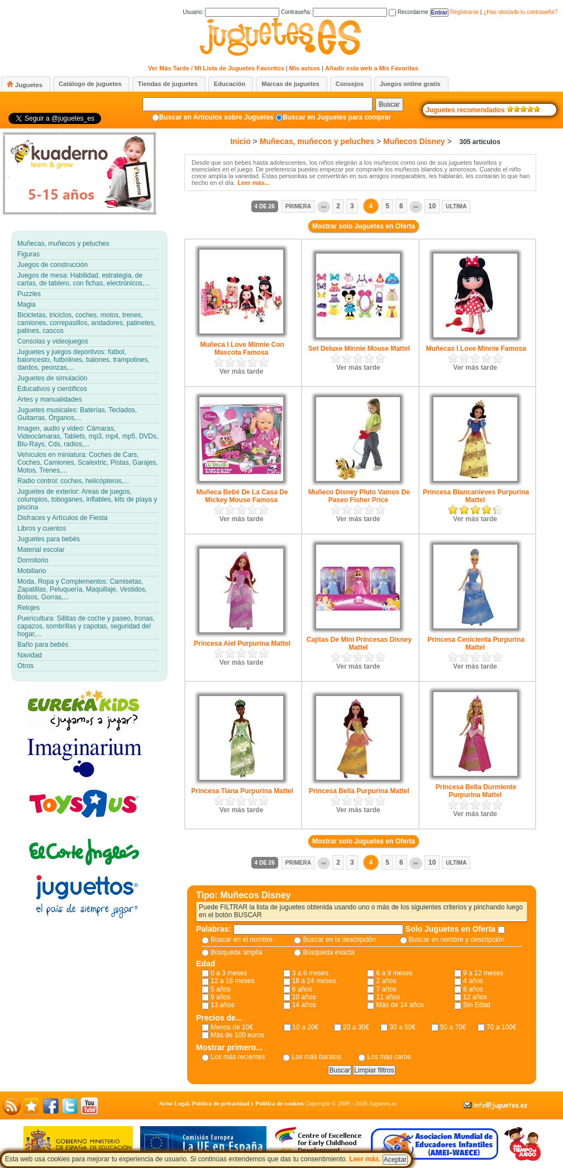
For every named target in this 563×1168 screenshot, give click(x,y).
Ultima (456, 206)
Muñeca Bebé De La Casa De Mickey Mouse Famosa (242, 496)
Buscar (389, 104)
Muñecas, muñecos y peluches (317, 141)
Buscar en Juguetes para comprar (337, 117)
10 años (304, 997)
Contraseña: (334, 12)
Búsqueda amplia (237, 952)
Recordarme (408, 12)
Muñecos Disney (414, 141)
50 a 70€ (453, 1027)
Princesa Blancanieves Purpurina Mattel (476, 496)
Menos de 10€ (232, 1027)
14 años (304, 1005)
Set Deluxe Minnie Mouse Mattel (359, 348)
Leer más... (253, 182)
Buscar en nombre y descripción (456, 939)
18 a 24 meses (314, 981)
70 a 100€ (501, 1027)
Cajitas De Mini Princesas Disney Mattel (359, 643)
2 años (386, 981)
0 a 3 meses (229, 973)
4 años (473, 981)
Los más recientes (238, 1057)
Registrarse (464, 12)
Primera (298, 206)
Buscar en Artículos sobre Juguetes (216, 117)
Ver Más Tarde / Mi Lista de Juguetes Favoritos (216, 68)
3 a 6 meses (310, 973)
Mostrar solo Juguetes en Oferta (363, 226)
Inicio (240, 141)
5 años (221, 989)
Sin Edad (476, 1005)
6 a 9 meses (394, 973)
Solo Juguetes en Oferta (451, 928)
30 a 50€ (402, 1027)
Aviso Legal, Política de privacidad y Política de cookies (231, 1103)
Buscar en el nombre (242, 939)
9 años (221, 997)
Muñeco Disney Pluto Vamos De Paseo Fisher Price (359, 496)
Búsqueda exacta (329, 952)
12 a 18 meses (233, 981)
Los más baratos (316, 1057)
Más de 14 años (399, 1005)
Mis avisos (305, 68)
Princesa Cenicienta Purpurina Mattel (475, 643)
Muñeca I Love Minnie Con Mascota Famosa (242, 348)
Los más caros (389, 1057)
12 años (475, 997)
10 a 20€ (306, 1027)
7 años (386, 989)
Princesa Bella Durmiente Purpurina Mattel (476, 791)
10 (432, 206)
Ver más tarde (242, 371)
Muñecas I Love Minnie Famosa (476, 348)
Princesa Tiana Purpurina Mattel (242, 791)
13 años (223, 1005)
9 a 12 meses (483, 973)
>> (415, 206)
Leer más (364, 1159)
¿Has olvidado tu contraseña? (520, 12)
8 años (473, 989)
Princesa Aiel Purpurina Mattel (242, 643)
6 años (302, 989)
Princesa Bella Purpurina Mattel (359, 791)
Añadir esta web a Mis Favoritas (371, 68)
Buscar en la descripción (339, 939)
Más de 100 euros (237, 1035)
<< (323, 206)
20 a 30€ (356, 1027)
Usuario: (231, 12)
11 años (388, 997)
